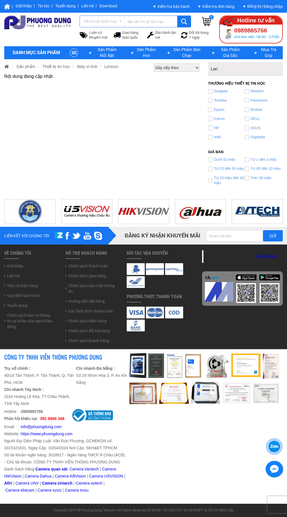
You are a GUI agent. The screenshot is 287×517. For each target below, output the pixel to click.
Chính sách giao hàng (87, 276)
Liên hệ (87, 6)
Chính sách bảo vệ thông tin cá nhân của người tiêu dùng (29, 321)
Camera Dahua (38, 476)
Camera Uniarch (57, 483)
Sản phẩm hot (146, 52)
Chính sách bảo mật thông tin (91, 288)
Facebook (266, 256)
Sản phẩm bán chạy (186, 52)
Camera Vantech (84, 469)
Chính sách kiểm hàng (87, 321)
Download (108, 6)
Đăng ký (254, 6)
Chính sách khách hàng (88, 340)
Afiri (8, 483)
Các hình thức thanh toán (90, 311)
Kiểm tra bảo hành (173, 6)
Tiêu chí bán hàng (22, 285)
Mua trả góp (268, 52)
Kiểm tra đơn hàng (218, 6)
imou (84, 490)
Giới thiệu (24, 6)
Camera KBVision (70, 476)
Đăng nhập (273, 6)
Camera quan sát (51, 469)
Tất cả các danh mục (100, 21)
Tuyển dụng (65, 6)
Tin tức (44, 6)
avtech (96, 483)
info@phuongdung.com (41, 426)
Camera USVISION (106, 476)
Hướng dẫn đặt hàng (86, 301)
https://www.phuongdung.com (47, 434)
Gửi (273, 236)
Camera (83, 483)
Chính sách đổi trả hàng (89, 331)
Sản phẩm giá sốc (230, 52)
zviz (58, 490)
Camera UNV (27, 483)
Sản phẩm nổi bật (107, 52)
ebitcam (27, 490)
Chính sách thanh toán (88, 266)
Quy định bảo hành (23, 295)
